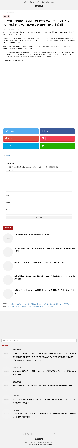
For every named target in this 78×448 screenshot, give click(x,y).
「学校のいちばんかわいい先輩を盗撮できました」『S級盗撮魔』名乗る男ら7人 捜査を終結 (39, 304)
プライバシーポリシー (39, 434)
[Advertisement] (19, 84)
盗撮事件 (7, 155)
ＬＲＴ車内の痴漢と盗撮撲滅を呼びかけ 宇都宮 (31, 234)
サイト (8, 209)
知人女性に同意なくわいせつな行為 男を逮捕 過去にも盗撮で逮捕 (31, 306)
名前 (7, 195)
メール (8, 202)
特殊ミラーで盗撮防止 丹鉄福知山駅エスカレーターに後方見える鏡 (39, 262)
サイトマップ (51, 434)
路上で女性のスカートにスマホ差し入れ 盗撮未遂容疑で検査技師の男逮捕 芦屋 (42, 385)
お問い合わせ (27, 434)
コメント (9, 170)
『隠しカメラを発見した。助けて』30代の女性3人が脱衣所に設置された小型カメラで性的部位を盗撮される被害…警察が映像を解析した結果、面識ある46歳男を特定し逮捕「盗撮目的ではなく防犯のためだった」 (44, 357)
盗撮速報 (39, 6)
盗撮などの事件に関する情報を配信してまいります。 (39, 442)
